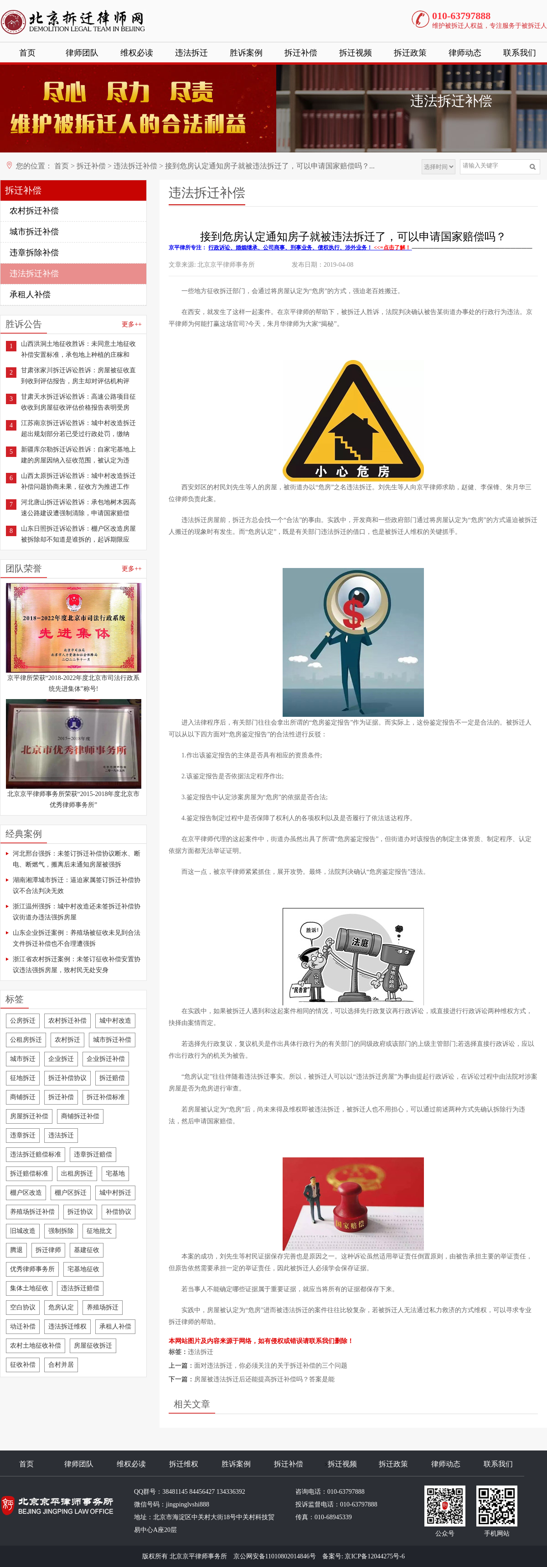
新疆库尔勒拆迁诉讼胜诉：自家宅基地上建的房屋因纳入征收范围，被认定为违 (78, 455)
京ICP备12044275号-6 (374, 1556)
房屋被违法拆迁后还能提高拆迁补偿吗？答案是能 (264, 1379)
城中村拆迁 (115, 1192)
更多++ (132, 324)
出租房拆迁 (77, 1173)
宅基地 (115, 1173)
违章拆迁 (23, 1135)
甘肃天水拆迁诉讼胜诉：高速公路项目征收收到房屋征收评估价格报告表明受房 (78, 402)
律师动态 (465, 52)
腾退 (16, 1250)
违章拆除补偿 (34, 252)
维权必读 (136, 52)
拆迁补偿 (300, 52)
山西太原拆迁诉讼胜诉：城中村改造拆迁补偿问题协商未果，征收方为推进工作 (78, 481)
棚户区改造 (26, 1192)
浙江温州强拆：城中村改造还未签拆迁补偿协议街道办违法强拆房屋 (76, 912)
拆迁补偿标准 (106, 1097)
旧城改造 (23, 1230)
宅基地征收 (83, 1269)
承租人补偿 (30, 294)
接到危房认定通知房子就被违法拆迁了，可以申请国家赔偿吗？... (270, 166)
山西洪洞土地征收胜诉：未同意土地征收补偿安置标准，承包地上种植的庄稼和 (78, 349)
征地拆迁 (23, 1078)
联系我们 (519, 52)
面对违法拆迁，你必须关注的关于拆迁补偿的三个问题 (270, 1365)
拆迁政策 (410, 52)
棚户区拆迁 (71, 1192)
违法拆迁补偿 (135, 166)
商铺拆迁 (23, 1097)
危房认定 (61, 1307)
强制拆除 (61, 1230)
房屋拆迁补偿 (29, 1116)
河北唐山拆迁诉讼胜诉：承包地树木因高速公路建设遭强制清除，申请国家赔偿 (78, 508)
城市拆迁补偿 (34, 231)
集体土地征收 (29, 1288)
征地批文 (99, 1230)
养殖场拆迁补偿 (32, 1211)
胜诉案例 (246, 52)
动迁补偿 (23, 1326)
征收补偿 (23, 1364)
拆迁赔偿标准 (29, 1173)
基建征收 (86, 1250)
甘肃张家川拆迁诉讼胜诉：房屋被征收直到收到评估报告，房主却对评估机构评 (78, 376)
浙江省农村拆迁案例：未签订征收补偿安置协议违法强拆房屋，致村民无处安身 (76, 965)
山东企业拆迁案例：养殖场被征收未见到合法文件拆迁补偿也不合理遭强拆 (76, 938)
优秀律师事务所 (32, 1269)
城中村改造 (115, 1020)
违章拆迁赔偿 (93, 1154)
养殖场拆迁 (103, 1307)
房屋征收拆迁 (93, 1345)
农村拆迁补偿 (34, 210)
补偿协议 (118, 1211)
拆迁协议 (80, 1211)
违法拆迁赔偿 (80, 1288)
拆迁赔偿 (112, 1078)
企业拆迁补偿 (106, 1058)
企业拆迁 (61, 1058)
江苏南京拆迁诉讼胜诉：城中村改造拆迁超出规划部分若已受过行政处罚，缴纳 (78, 428)
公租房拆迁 (26, 1039)
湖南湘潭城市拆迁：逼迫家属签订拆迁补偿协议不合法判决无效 (76, 885)
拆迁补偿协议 (67, 1078)
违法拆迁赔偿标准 (35, 1154)
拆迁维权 (183, 1464)
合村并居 (61, 1364)
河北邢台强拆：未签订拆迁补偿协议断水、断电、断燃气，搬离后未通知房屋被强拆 (76, 859)
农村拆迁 (67, 1039)
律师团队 (82, 52)
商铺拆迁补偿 (80, 1116)
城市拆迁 (23, 1058)
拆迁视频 (355, 52)
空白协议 (23, 1307)
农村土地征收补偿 (35, 1345)
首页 (27, 52)
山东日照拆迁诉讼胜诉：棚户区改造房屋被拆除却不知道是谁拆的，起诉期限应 (78, 534)
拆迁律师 (48, 1250)
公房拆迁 (23, 1020)
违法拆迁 (191, 52)
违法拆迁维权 (67, 1326)
